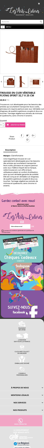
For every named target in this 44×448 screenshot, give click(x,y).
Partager (21, 135)
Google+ (33, 135)
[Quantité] (1, 124)
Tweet (27, 135)
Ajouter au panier (15, 125)
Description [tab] (10, 150)
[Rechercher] (22, 22)
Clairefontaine (17, 155)
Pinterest (27, 140)
